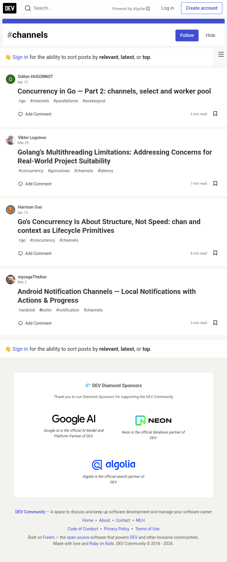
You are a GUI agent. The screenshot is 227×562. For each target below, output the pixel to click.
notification (67, 310)
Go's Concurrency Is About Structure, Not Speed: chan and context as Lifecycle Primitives (109, 226)
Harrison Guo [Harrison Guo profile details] (30, 207)
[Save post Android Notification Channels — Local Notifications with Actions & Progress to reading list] (215, 323)
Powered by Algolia (131, 8)
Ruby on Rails (102, 543)
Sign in (20, 57)
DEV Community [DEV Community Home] (30, 511)
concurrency (30, 171)
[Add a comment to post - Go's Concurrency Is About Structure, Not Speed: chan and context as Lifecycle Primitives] (35, 253)
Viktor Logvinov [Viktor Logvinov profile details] (32, 137)
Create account (202, 8)
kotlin (45, 310)
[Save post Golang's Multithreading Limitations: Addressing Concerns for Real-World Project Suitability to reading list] (215, 184)
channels (39, 101)
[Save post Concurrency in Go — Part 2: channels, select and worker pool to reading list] (215, 114)
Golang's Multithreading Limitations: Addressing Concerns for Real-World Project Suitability (115, 156)
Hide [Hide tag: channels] (210, 35)
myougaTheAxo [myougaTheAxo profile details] (32, 277)
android (26, 310)
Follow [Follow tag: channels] (187, 35)
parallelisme (65, 101)
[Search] (28, 8)
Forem (49, 537)
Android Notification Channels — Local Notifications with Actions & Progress (107, 295)
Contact (123, 520)
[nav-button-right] (221, 54)
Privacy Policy (116, 529)
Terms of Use (147, 529)
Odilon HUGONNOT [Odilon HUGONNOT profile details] (35, 76)
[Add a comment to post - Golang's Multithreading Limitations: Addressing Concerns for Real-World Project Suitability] (35, 184)
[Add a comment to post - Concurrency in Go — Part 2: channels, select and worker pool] (35, 114)
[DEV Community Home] (9, 8)
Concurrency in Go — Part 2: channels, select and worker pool (114, 91)
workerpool (93, 101)
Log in (167, 8)
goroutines (59, 171)
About (104, 520)
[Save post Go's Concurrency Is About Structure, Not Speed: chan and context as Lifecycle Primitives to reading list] (215, 253)
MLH (140, 520)
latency (105, 171)
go (21, 101)
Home (87, 520)
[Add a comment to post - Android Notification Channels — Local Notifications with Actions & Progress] (35, 323)
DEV (134, 537)
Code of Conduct (83, 529)
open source (78, 537)
